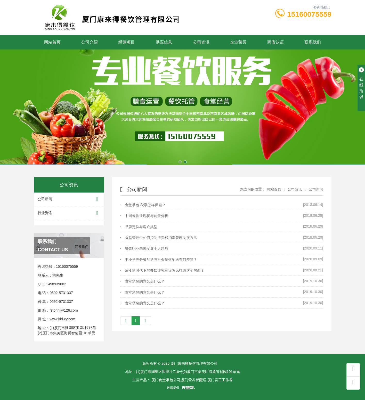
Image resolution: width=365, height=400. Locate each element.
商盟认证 (275, 42)
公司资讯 (201, 42)
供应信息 (164, 42)
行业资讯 (69, 213)
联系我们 (312, 42)
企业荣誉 (238, 42)
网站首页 (52, 42)
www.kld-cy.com (62, 319)
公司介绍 (89, 42)
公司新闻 (69, 199)
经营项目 (126, 42)
